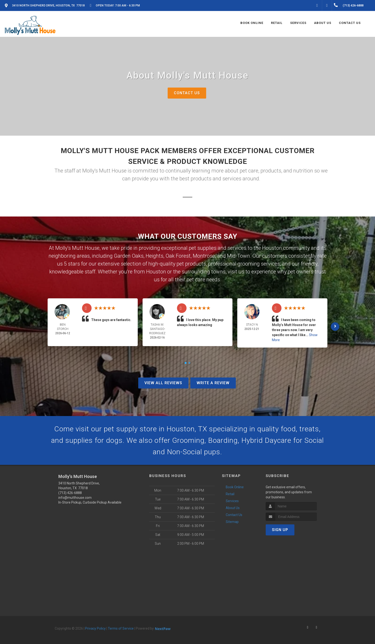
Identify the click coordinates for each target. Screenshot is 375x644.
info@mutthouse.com (75, 498)
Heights (154, 256)
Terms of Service (121, 628)
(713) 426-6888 (70, 493)
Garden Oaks (128, 256)
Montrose (204, 256)
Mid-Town (238, 256)
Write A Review (213, 383)
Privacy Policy (95, 628)
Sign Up (280, 529)
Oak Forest (178, 256)
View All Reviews (163, 383)
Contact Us (187, 93)
